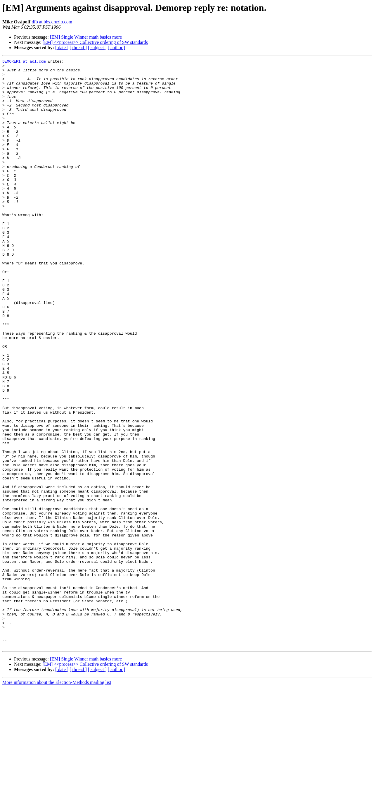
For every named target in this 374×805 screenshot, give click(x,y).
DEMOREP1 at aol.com (24, 62)
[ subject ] (97, 47)
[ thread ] (78, 47)
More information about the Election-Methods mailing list (56, 799)
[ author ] (116, 47)
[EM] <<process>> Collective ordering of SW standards (95, 42)
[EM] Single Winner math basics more (86, 37)
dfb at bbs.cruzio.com (52, 21)
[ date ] (61, 47)
